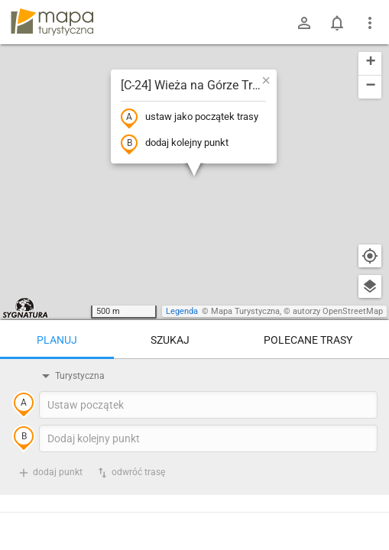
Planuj (57, 340)
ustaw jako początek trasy (189, 118)
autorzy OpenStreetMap (338, 311)
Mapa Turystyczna (245, 311)
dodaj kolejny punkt (175, 144)
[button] (266, 80)
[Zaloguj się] (304, 23)
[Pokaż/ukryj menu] (370, 23)
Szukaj (170, 340)
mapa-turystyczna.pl (52, 22)
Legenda (182, 311)
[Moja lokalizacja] (369, 255)
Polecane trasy (308, 340)
